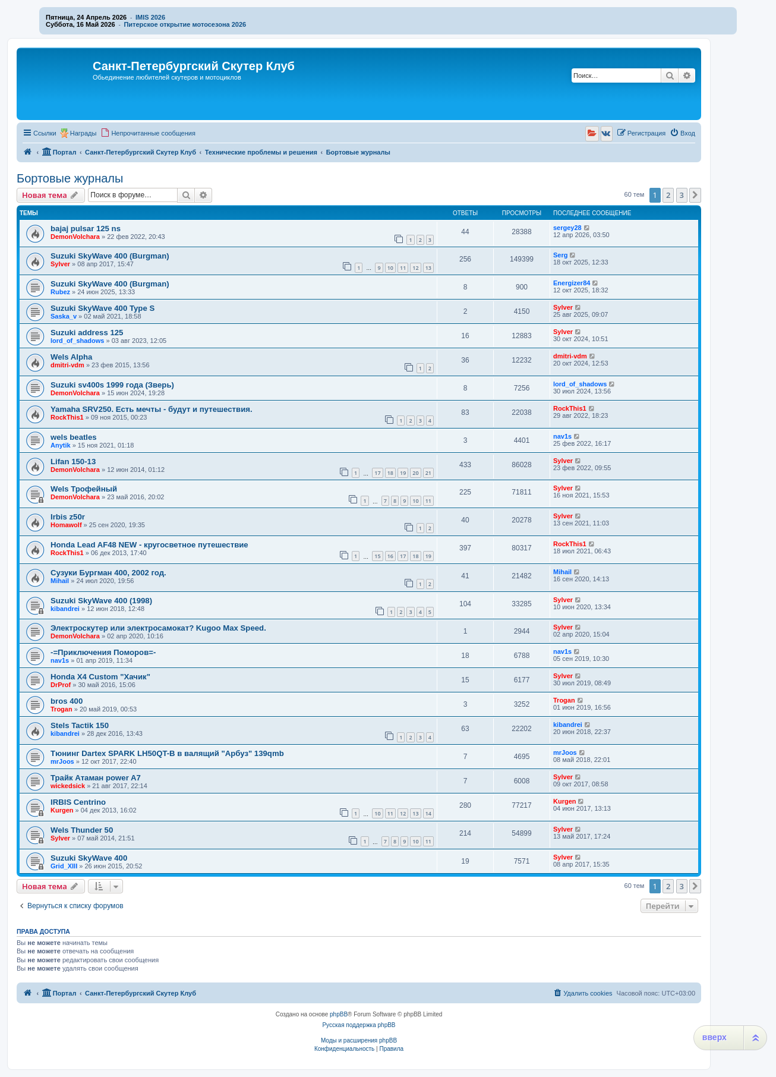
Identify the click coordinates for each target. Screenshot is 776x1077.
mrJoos (62, 761)
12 (415, 268)
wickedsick (68, 785)
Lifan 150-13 (73, 461)
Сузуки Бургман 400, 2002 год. (108, 572)
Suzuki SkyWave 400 (89, 858)
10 (390, 268)
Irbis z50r (68, 516)
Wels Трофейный (84, 488)
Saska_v (64, 316)
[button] (695, 195)
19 (403, 473)
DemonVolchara (75, 236)
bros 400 (67, 701)
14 (428, 813)
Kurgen (62, 810)
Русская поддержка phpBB (358, 1025)
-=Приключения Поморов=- (103, 652)
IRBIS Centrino (78, 802)
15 (377, 556)
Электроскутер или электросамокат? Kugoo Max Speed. (158, 627)
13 (428, 268)
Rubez (60, 291)
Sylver (60, 263)
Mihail (60, 580)
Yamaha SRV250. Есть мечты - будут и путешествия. (152, 409)
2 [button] (668, 195)
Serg (560, 255)
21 (428, 473)
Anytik (61, 445)
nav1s (562, 436)
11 (403, 268)
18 (390, 473)
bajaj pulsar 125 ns (86, 228)
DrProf (61, 684)
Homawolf (66, 524)
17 (377, 473)
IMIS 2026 (150, 17)
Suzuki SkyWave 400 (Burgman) (110, 255)
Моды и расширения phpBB (359, 1040)
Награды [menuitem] (83, 133)
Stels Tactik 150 (80, 725)
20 (415, 473)
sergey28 (567, 227)
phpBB (339, 1014)
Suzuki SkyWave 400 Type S (102, 308)
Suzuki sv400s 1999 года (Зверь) (112, 384)
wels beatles (74, 437)
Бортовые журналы (70, 178)
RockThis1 (67, 417)
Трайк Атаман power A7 (96, 777)
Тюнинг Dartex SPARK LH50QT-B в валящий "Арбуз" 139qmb (167, 753)
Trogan (61, 709)
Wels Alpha (71, 356)
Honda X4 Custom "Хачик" (100, 676)
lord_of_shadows (77, 340)
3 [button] (682, 195)
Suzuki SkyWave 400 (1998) (101, 600)
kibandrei (65, 608)
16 (390, 556)
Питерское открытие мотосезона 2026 (185, 24)
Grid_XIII (64, 866)
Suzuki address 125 (87, 332)
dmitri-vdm (67, 365)
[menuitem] (147, 133)
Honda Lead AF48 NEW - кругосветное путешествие (149, 544)
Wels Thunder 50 (82, 830)
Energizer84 (571, 282)
